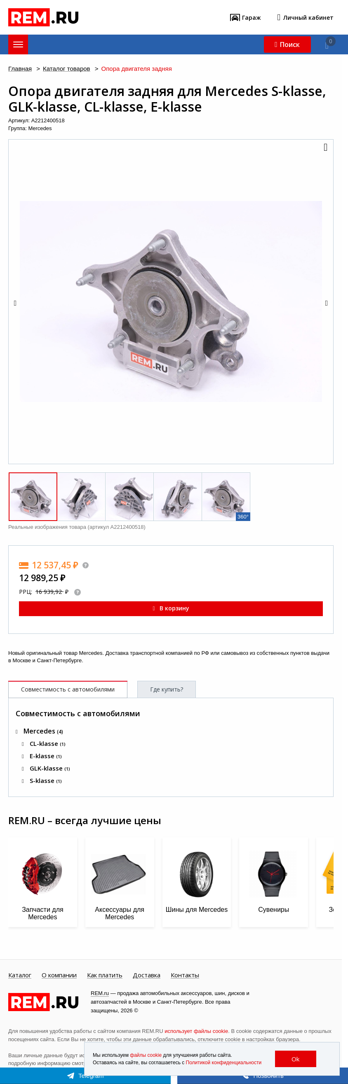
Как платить (104, 975)
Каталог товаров (66, 69)
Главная (20, 69)
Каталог (19, 975)
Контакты (185, 975)
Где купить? (166, 689)
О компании (59, 975)
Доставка (146, 975)
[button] (325, 148)
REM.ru (100, 993)
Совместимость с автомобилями (68, 689)
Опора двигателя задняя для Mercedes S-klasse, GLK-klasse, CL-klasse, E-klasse (167, 99)
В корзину (171, 608)
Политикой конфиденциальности (224, 1062)
